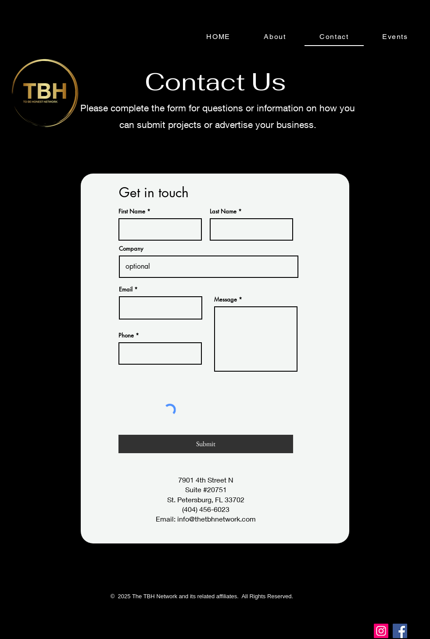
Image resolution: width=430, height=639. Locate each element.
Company (131, 249)
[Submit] (205, 444)
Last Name (223, 211)
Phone (126, 335)
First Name (131, 211)
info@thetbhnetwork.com (216, 519)
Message (225, 299)
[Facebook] (400, 631)
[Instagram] (381, 631)
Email (126, 289)
